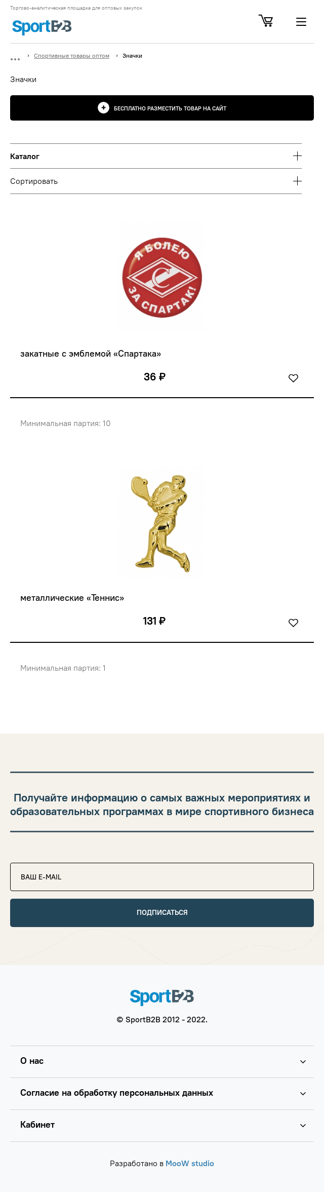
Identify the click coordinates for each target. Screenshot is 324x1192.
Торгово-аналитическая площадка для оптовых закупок (76, 8)
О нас (32, 1060)
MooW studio (190, 1163)
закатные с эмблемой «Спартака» (90, 354)
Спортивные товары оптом (71, 55)
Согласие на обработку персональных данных (116, 1092)
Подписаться (162, 912)
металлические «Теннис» (72, 598)
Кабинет (37, 1124)
